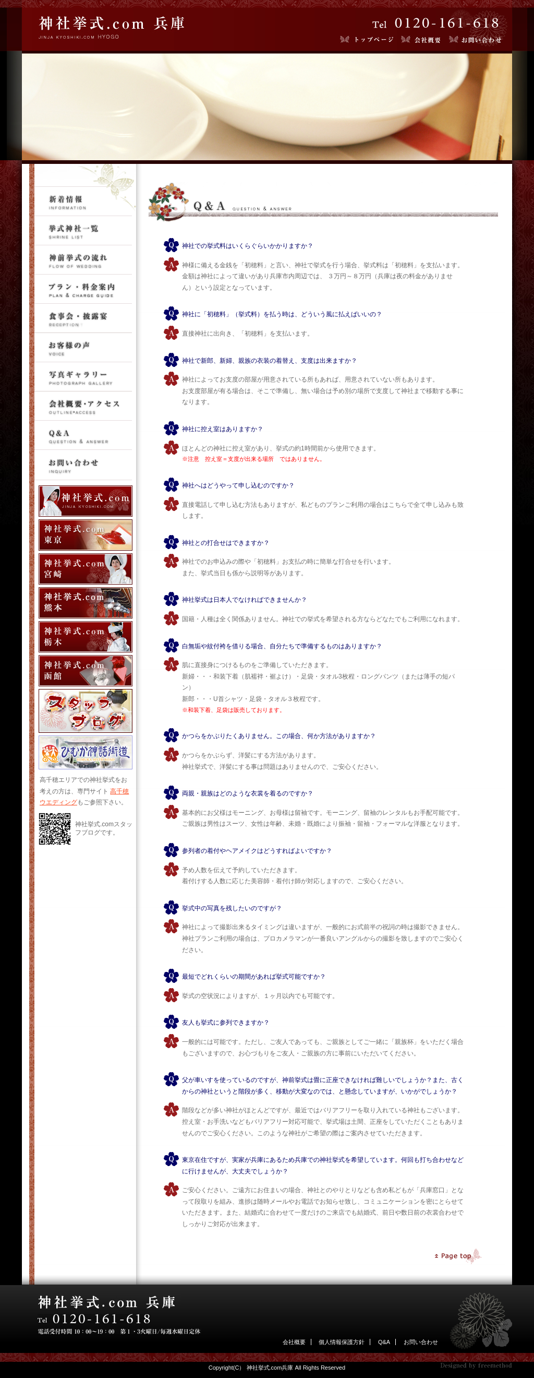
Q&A (384, 1342)
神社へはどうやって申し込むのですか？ (238, 485)
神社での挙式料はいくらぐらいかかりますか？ (247, 246)
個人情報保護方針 (342, 1342)
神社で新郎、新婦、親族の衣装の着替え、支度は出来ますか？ (269, 360)
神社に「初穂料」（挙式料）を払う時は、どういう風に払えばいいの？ (282, 314)
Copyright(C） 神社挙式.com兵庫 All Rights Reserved (277, 1367)
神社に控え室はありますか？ (222, 429)
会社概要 (294, 1342)
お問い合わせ (421, 1342)
